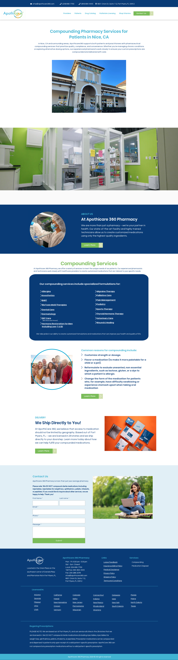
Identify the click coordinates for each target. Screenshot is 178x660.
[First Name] (45, 503)
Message (37, 524)
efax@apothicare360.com (43, 4)
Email (35, 507)
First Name (38, 498)
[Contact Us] (142, 13)
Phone (36, 516)
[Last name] (72, 503)
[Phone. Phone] (58, 520)
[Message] (59, 532)
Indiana (96, 599)
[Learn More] (90, 245)
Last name (64, 498)
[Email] (58, 511)
